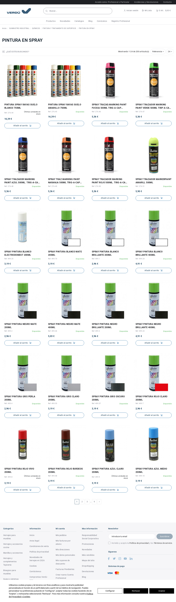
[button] (51, 21)
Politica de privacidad (39, 552)
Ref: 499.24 (140, 259)
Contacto (167, 2)
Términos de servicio (163, 543)
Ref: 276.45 (52, 112)
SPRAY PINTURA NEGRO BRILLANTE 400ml (148, 326)
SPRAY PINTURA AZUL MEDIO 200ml (151, 470)
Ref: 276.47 (140, 112)
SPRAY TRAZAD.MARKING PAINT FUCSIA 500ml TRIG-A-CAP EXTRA (109, 106)
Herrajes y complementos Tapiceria (10, 561)
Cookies (33, 566)
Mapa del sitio (88, 560)
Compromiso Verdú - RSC (39, 578)
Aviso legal (34, 541)
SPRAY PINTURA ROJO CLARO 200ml (151, 398)
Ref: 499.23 (140, 331)
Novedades (87, 549)
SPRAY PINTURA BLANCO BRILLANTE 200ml (105, 253)
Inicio (32, 535)
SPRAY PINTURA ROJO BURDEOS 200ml (65, 470)
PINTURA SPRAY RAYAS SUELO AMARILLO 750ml (64, 106)
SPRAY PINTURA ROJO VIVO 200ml (19, 470)
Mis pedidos (61, 535)
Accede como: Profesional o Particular (112, 2)
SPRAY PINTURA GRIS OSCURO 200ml (108, 398)
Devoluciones (88, 571)
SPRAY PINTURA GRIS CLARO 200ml (63, 398)
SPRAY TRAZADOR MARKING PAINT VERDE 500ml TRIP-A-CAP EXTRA (153, 106)
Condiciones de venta (39, 546)
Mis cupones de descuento (63, 562)
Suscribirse (164, 536)
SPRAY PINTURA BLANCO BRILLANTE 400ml (149, 253)
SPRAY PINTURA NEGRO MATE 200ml (20, 326)
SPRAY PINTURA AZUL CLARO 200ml (108, 470)
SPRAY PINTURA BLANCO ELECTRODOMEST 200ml (17, 253)
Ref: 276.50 (96, 186)
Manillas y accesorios (13, 553)
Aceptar (161, 591)
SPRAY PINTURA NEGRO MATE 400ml (64, 326)
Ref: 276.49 (52, 186)
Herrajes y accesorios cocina (13, 545)
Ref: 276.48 (8, 186)
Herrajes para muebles (9, 537)
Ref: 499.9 (96, 477)
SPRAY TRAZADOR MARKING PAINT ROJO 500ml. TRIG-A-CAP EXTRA (109, 181)
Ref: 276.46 (96, 112)
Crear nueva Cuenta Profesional (65, 576)
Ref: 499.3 (96, 331)
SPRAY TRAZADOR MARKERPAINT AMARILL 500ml (153, 181)
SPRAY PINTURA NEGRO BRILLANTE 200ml (104, 326)
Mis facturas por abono (63, 542)
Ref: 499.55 (52, 403)
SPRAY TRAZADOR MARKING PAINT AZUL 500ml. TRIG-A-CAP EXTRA (21, 181)
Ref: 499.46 (52, 331)
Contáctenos (35, 571)
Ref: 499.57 (96, 403)
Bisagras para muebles (9, 572)
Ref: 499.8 (8, 477)
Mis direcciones (63, 549)
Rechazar (136, 591)
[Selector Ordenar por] (158, 51)
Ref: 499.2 (8, 331)
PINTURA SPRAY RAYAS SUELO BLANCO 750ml (20, 106)
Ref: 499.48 (52, 476)
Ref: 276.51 (140, 186)
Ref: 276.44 (8, 113)
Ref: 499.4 (8, 403)
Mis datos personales (65, 555)
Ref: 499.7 (140, 403)
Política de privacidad (139, 543)
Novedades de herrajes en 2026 (37, 559)
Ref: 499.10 (140, 476)
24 (170, 51)
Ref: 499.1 (96, 259)
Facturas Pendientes (65, 569)
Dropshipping (88, 566)
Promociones (88, 544)
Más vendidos (88, 555)
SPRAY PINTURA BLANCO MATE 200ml (65, 253)
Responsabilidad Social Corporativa (90, 537)
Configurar (110, 591)
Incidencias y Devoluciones (146, 2)
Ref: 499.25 (8, 259)
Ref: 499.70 (52, 259)
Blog (84, 577)
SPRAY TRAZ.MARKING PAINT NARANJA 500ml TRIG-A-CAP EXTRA (64, 181)
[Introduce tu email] (131, 536)
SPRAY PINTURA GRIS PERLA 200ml (19, 398)
